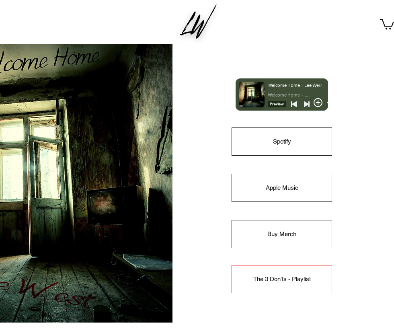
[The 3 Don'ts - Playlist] (282, 279)
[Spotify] (282, 141)
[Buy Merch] (282, 234)
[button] (387, 23)
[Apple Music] (282, 188)
